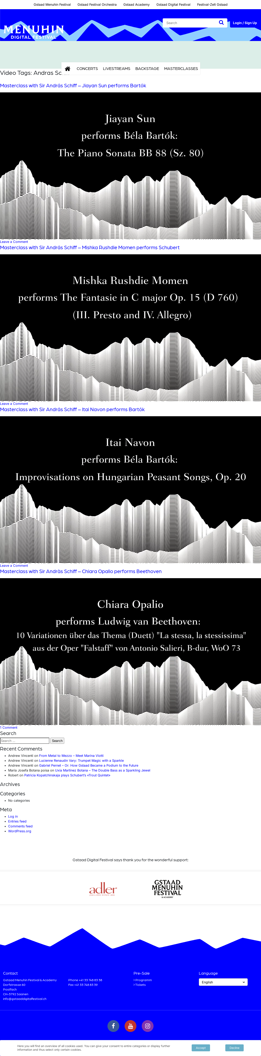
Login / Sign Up (245, 23)
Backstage (147, 68)
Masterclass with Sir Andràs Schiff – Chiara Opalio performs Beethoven (81, 571)
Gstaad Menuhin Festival (52, 4)
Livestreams (116, 68)
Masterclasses (181, 68)
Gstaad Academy (136, 4)
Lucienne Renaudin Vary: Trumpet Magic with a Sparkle (81, 760)
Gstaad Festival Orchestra (97, 4)
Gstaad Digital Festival (173, 4)
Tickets (140, 984)
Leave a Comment (14, 242)
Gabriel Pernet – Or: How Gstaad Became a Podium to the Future (88, 765)
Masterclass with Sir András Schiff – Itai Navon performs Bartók (72, 409)
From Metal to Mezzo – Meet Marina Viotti (71, 756)
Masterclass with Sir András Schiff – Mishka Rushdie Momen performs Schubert (90, 247)
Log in (13, 816)
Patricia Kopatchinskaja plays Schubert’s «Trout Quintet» (67, 775)
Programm (143, 980)
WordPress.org (19, 831)
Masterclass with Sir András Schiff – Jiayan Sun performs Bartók (73, 85)
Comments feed (20, 826)
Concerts (87, 68)
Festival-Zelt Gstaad (212, 4)
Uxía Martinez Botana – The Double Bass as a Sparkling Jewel (102, 770)
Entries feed (17, 821)
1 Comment (8, 727)
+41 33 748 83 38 (90, 980)
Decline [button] (234, 1047)
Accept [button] (201, 1047)
